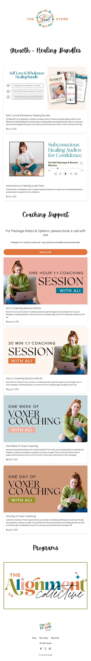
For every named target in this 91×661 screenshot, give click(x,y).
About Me (55, 638)
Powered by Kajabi (45, 655)
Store (34, 638)
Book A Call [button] (45, 252)
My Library (43, 638)
